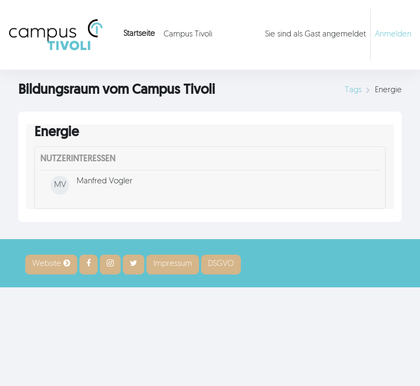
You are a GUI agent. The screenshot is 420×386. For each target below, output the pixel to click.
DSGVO (221, 264)
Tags (353, 90)
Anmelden (393, 35)
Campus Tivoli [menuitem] (188, 35)
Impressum (172, 264)
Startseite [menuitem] (139, 34)
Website (51, 263)
